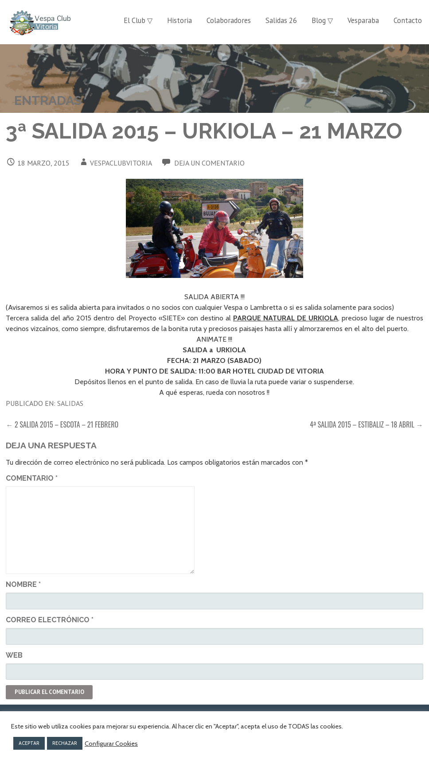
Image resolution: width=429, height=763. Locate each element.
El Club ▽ (138, 20)
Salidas (70, 403)
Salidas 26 (281, 20)
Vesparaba (363, 20)
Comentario (32, 478)
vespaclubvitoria (121, 162)
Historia (179, 20)
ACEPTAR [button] (29, 743)
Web (14, 655)
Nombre (23, 584)
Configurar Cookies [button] (111, 744)
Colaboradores (229, 20)
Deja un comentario (209, 162)
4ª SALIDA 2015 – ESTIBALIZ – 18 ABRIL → (366, 424)
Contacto (408, 20)
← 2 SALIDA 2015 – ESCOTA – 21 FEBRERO (62, 424)
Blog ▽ (322, 20)
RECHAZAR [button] (64, 743)
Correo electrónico (50, 620)
